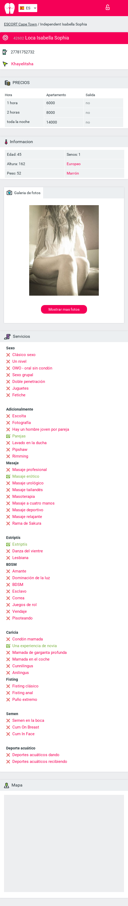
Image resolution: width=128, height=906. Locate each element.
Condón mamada (27, 639)
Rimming (20, 456)
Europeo (74, 164)
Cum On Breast (25, 727)
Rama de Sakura (26, 523)
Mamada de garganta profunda (39, 652)
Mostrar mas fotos (64, 309)
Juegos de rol (24, 604)
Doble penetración (28, 381)
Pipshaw (19, 449)
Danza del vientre (27, 551)
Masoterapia (23, 496)
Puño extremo (24, 699)
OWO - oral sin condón (32, 368)
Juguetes (20, 388)
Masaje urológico (28, 483)
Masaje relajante (27, 516)
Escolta (19, 416)
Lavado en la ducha (29, 442)
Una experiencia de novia (34, 645)
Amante (19, 571)
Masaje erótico (25, 476)
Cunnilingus (22, 666)
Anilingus (20, 672)
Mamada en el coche (31, 659)
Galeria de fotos (23, 192)
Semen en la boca (28, 720)
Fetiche (18, 395)
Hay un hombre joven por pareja (40, 429)
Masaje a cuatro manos (33, 503)
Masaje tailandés (27, 489)
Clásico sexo (24, 354)
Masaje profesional (29, 469)
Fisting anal (22, 692)
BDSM (17, 584)
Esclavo (19, 591)
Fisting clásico (25, 686)
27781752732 (22, 52)
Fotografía (21, 422)
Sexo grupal (22, 374)
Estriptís (19, 544)
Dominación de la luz (31, 577)
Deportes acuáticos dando (35, 754)
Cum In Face (23, 733)
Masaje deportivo (27, 510)
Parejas (19, 436)
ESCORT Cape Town (20, 24)
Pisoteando (22, 618)
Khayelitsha (18, 64)
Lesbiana (20, 557)
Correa (18, 598)
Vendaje (19, 611)
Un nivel (19, 361)
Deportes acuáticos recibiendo (39, 761)
